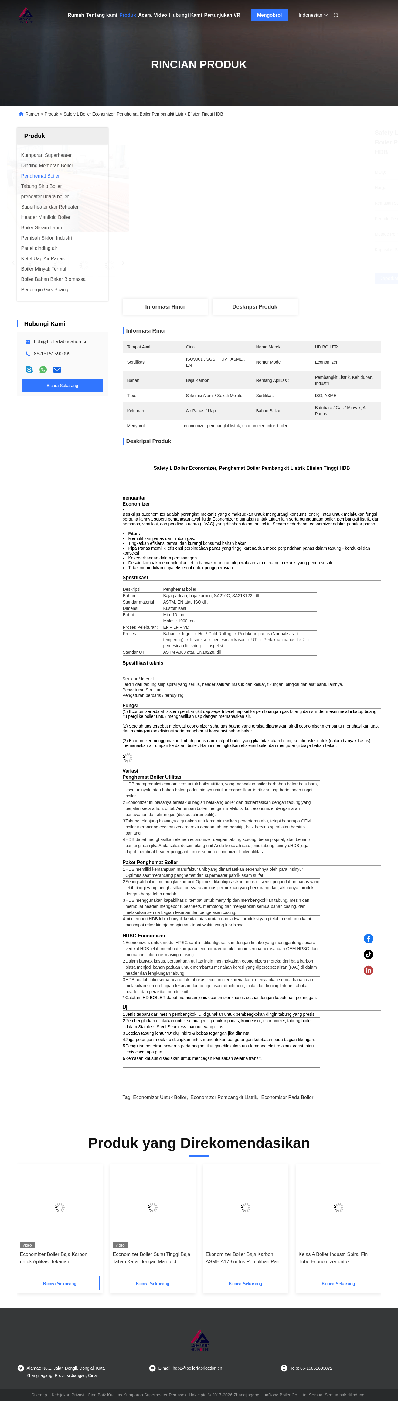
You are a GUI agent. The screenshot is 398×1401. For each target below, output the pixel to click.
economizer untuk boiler (159, 1097)
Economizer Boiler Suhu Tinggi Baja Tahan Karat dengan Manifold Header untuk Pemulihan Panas (151, 1258)
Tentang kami (101, 15)
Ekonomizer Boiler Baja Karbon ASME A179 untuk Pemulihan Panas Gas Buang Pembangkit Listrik (245, 1258)
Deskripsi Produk (254, 307)
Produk (127, 15)
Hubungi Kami (185, 15)
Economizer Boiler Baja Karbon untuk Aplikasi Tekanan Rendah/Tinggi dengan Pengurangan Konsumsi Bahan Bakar (60, 1258)
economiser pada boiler (287, 1097)
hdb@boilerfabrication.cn (61, 341)
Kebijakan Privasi (68, 1394)
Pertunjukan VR (222, 15)
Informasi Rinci (165, 307)
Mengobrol (269, 15)
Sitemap (39, 1394)
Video (160, 15)
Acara (144, 15)
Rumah (76, 15)
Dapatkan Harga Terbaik (284, 278)
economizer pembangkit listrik (224, 1097)
